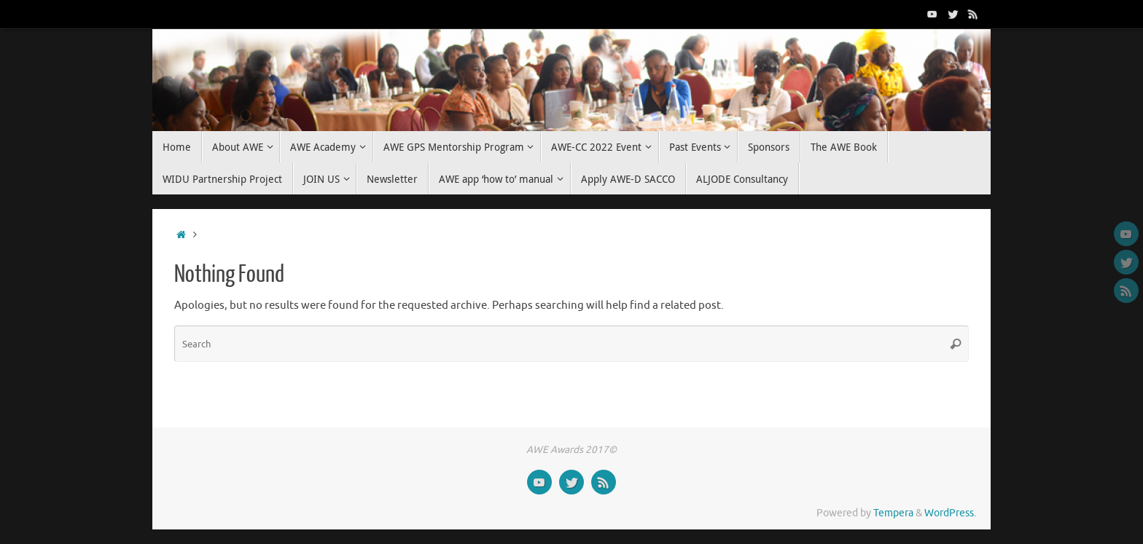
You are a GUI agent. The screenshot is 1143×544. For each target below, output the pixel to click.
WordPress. (950, 513)
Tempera (893, 513)
